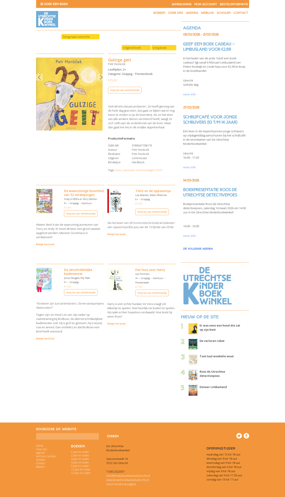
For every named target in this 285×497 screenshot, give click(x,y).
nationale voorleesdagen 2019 (142, 170)
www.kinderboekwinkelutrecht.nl (127, 480)
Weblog (207, 13)
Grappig (127, 74)
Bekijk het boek (45, 244)
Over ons (175, 13)
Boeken (159, 13)
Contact (241, 13)
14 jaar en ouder (81, 473)
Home (39, 446)
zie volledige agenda (198, 248)
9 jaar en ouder (80, 466)
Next (101, 77)
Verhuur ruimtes (46, 456)
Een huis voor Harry (150, 270)
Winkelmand (181, 4)
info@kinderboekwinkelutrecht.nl (128, 476)
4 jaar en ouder (80, 459)
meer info (189, 94)
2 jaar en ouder (80, 455)
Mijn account (205, 4)
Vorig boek (159, 48)
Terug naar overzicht (76, 37)
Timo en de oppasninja (153, 191)
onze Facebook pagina (121, 484)
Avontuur (86, 203)
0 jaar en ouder (80, 452)
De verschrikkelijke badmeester (78, 272)
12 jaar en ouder (81, 469)
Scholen (224, 13)
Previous (39, 77)
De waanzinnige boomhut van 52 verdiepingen (84, 193)
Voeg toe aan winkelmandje (125, 90)
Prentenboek (144, 74)
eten (118, 170)
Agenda (192, 13)
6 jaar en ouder (80, 462)
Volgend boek (132, 48)
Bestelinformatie (234, 4)
